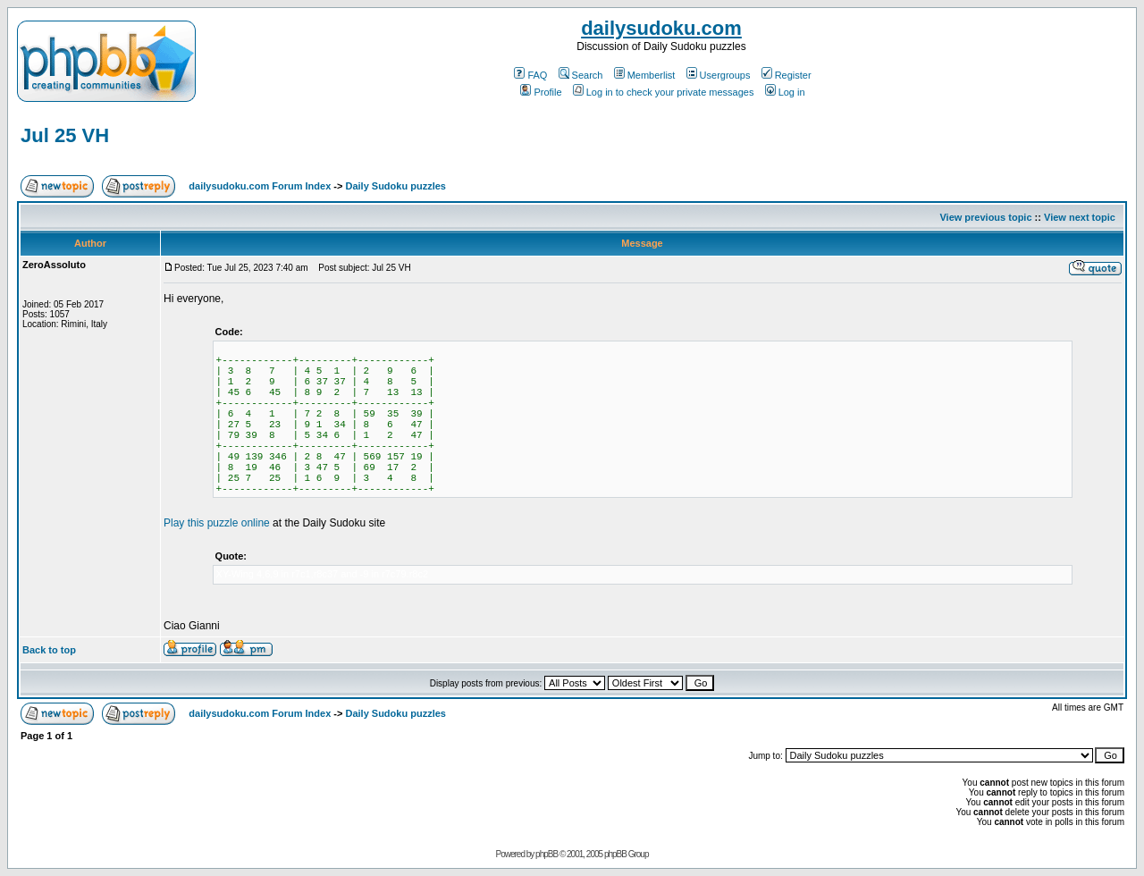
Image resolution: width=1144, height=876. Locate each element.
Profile (540, 92)
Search (581, 75)
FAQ (530, 75)
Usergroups (718, 75)
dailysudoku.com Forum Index (260, 186)
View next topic (1079, 217)
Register (786, 75)
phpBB (546, 854)
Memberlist (645, 75)
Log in (785, 92)
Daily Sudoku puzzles (395, 186)
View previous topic (985, 217)
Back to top (49, 649)
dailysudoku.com (661, 28)
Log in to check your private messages (663, 92)
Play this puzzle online (217, 523)
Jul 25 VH (65, 135)
